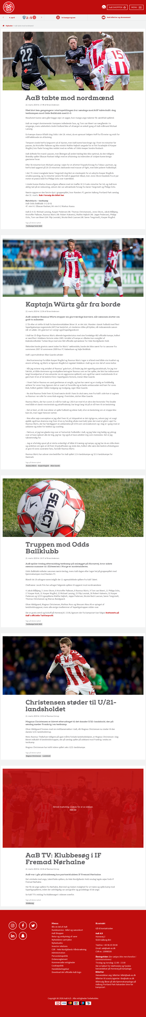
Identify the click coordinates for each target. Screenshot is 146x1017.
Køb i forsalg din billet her (51, 195)
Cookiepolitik (58, 965)
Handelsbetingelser (60, 969)
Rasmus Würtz (31, 466)
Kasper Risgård (43, 466)
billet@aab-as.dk (128, 975)
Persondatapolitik (60, 956)
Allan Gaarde (55, 466)
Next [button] (3, 17)
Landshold (46, 756)
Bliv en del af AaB (59, 926)
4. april (12, 17)
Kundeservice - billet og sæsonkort (67, 930)
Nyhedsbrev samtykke (62, 939)
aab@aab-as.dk (108, 948)
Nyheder (9, 26)
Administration (58, 952)
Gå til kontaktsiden (104, 928)
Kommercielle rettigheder (63, 962)
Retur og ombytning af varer (64, 936)
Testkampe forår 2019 (34, 226)
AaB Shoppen (57, 933)
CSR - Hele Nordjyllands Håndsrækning (69, 949)
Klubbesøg (30, 903)
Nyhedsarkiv (57, 943)
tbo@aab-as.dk (127, 978)
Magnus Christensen (33, 756)
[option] (22, 17)
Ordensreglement (60, 959)
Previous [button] (41, 17)
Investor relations (60, 946)
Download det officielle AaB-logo (66, 972)
